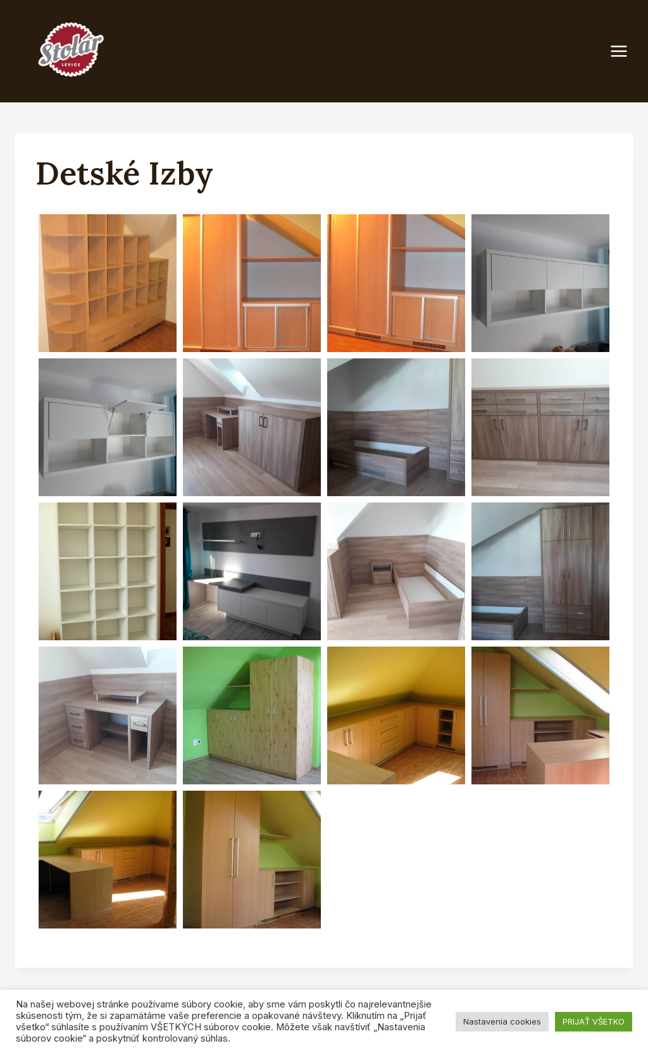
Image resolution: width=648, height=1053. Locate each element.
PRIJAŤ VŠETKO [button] (594, 1021)
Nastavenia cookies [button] (502, 1021)
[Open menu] (625, 51)
